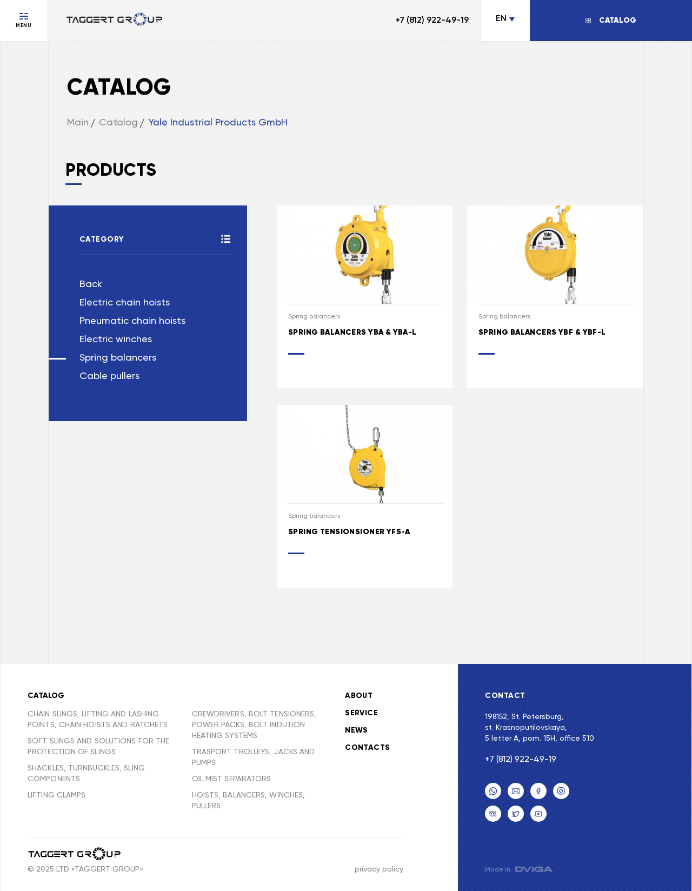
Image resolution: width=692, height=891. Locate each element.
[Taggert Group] (75, 854)
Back (90, 284)
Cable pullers (109, 376)
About (358, 696)
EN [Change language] (501, 19)
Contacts (367, 748)
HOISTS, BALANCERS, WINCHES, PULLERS (248, 801)
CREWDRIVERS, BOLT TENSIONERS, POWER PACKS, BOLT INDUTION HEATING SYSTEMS (254, 725)
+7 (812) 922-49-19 (432, 20)
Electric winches (115, 339)
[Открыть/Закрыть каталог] (611, 20)
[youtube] (538, 814)
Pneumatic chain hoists (132, 321)
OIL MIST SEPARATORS (231, 779)
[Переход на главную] (114, 20)
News (356, 730)
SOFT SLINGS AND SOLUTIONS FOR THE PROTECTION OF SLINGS (98, 746)
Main (78, 123)
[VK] (493, 814)
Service (361, 713)
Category (101, 239)
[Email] (516, 791)
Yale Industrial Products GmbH (218, 123)
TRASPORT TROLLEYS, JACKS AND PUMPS (253, 757)
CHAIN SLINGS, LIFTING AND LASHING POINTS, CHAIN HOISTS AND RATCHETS (98, 719)
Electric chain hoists (124, 303)
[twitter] (516, 814)
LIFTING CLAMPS (56, 795)
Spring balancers (117, 358)
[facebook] (538, 791)
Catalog (118, 123)
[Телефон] (493, 791)
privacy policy (379, 869)
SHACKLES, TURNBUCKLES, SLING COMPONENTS (86, 773)
